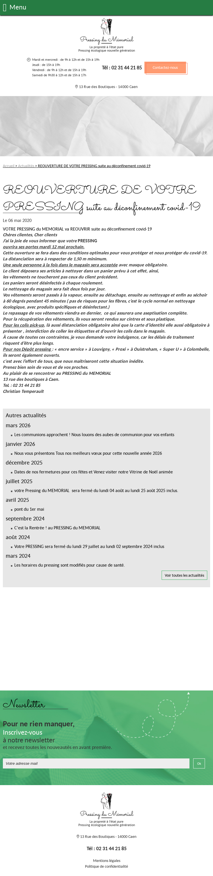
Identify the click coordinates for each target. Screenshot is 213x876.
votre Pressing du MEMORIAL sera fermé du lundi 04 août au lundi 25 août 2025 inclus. (96, 490)
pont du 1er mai (29, 509)
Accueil (8, 165)
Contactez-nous (165, 67)
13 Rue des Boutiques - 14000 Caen (108, 86)
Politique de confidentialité (106, 866)
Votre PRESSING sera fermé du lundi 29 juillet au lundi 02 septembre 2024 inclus (89, 546)
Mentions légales (106, 860)
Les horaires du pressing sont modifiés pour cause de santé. (69, 565)
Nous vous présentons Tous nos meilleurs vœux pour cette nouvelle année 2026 (88, 453)
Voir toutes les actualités (184, 575)
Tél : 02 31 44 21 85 (122, 67)
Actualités (26, 165)
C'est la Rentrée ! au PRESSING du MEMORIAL (57, 527)
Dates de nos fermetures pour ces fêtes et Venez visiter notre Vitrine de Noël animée (93, 472)
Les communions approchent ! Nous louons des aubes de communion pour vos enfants (94, 434)
